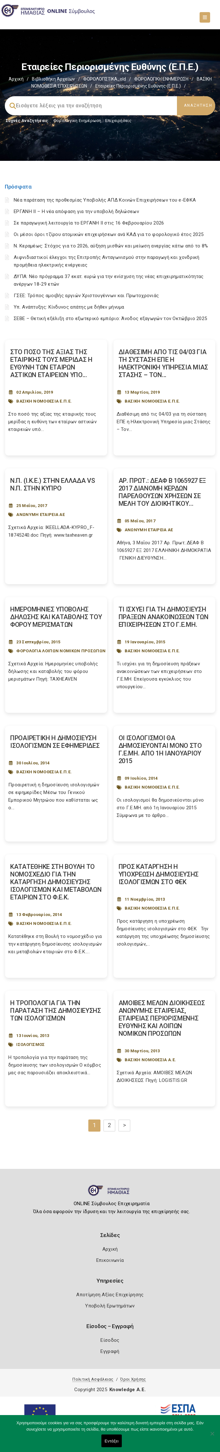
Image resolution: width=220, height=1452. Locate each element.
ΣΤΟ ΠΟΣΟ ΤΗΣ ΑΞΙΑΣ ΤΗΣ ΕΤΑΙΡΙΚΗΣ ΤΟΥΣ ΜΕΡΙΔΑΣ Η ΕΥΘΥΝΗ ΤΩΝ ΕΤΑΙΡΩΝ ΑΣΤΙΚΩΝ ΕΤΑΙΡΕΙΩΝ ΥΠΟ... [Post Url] (51, 363)
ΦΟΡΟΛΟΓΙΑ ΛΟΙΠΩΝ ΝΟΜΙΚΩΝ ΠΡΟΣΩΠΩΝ (61, 650)
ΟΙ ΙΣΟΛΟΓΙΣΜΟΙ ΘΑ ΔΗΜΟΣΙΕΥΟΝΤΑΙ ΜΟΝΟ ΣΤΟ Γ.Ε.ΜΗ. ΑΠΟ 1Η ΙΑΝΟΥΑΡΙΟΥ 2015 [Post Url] (160, 749)
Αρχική (16, 79)
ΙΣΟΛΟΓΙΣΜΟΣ (30, 1044)
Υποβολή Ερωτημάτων (110, 1306)
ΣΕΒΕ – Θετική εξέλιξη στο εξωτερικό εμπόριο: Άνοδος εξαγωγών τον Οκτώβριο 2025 (110, 318)
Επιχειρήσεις (118, 120)
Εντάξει (112, 1441)
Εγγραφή (109, 1351)
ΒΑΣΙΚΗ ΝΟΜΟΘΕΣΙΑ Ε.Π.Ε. (44, 401)
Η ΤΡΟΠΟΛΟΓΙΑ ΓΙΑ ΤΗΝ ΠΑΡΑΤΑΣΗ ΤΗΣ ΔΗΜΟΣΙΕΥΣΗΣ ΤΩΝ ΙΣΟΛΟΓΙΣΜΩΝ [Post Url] (55, 1010)
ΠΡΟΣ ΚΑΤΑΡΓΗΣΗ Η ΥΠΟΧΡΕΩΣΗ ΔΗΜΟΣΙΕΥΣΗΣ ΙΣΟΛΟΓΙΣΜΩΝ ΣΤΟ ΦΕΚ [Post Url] (159, 874)
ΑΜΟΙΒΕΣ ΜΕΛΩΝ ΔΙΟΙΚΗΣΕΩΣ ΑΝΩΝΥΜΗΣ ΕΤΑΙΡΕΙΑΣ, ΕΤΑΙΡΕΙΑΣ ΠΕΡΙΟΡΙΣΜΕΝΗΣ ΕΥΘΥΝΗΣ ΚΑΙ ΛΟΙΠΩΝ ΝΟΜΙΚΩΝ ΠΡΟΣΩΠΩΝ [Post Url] (162, 1018)
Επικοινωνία (110, 1260)
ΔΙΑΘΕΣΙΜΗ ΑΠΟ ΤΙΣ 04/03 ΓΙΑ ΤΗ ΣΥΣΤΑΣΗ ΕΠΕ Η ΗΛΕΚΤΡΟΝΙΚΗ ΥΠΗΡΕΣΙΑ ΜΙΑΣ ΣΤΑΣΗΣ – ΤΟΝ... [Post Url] (164, 363)
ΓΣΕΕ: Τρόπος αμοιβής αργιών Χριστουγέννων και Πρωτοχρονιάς (86, 295)
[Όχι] (212, 1436)
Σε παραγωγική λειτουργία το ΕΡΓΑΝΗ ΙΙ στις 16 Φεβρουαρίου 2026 (89, 223)
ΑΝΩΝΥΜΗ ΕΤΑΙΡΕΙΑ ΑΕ (40, 514)
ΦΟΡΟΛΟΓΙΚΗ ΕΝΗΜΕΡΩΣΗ (161, 79)
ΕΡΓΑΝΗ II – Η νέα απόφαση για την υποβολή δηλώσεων (76, 211)
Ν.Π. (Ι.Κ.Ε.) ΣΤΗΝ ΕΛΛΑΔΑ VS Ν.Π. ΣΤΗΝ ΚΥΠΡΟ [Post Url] (52, 484)
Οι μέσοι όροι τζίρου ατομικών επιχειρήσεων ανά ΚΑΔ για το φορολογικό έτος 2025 (108, 234)
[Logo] (110, 1193)
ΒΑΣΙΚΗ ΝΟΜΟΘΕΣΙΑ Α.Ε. (150, 1059)
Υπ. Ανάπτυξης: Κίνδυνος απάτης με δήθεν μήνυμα (69, 307)
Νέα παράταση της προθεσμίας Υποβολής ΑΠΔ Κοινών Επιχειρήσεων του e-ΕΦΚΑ (105, 200)
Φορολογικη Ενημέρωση (77, 120)
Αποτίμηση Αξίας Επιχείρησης (109, 1295)
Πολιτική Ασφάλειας (92, 1379)
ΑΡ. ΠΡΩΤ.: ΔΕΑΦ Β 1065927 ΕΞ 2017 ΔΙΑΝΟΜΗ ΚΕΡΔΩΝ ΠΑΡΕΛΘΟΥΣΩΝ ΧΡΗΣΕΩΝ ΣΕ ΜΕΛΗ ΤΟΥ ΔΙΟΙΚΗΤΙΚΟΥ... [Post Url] (162, 492)
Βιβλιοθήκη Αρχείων (53, 79)
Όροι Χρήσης (133, 1379)
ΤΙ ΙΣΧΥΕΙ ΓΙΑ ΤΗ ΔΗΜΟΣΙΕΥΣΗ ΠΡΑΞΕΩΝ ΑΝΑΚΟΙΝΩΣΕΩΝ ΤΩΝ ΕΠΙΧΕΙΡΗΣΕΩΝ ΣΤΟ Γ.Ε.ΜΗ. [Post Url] (164, 616)
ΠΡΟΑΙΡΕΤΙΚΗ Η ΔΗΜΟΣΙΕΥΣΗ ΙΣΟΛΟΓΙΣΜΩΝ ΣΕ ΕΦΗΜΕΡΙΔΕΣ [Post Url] (55, 741)
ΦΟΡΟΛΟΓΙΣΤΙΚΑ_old (104, 79)
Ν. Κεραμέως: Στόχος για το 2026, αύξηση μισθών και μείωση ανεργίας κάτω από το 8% (111, 246)
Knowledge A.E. (127, 1389)
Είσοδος (109, 1340)
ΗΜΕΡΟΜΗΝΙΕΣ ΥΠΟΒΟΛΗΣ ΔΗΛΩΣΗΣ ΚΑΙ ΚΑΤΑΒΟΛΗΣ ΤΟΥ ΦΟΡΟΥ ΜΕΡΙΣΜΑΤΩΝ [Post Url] (56, 616)
